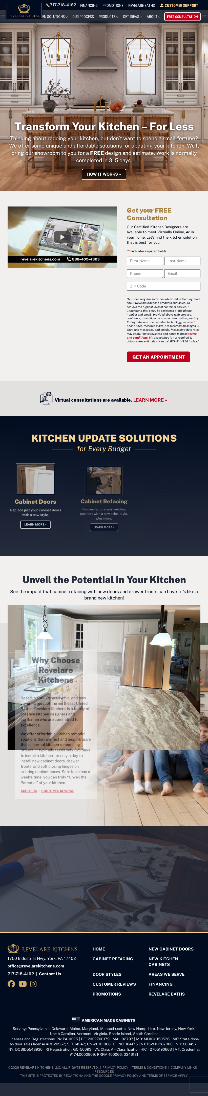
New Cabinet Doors (171, 947)
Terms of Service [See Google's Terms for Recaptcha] (162, 1074)
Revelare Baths (150, 5)
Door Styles (107, 972)
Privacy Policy (115, 1065)
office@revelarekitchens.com (36, 964)
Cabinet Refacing (113, 957)
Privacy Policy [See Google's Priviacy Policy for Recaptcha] (125, 1074)
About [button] (158, 16)
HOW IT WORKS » (104, 172)
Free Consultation (185, 15)
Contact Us (50, 972)
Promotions (125, 5)
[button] (62, 235)
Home (99, 947)
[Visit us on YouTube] (23, 982)
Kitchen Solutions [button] (64, 16)
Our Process (96, 16)
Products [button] (118, 16)
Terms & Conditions (149, 1065)
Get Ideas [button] (139, 16)
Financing (104, 5)
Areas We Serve (166, 972)
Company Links (184, 1065)
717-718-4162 (77, 5)
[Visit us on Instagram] (34, 982)
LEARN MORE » (150, 398)
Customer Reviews (114, 982)
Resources (104, 1070)
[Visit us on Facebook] (12, 982)
